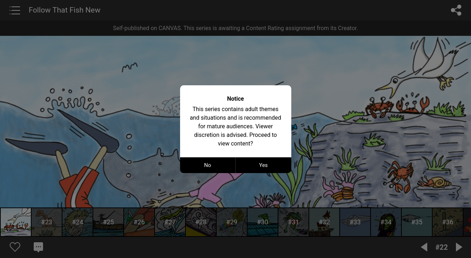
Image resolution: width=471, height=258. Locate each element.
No (207, 165)
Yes (263, 165)
